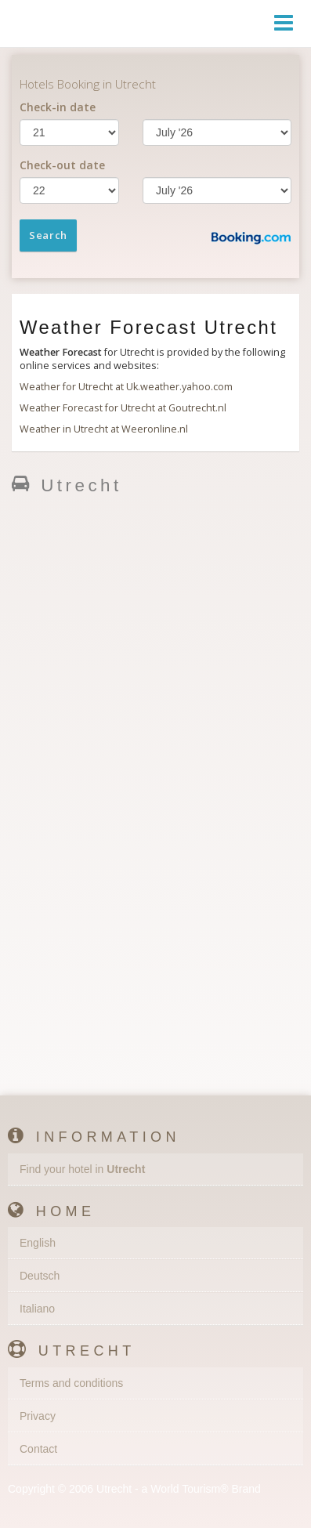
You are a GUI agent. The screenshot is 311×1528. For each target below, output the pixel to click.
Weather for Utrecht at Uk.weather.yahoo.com (126, 386)
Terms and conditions (71, 1383)
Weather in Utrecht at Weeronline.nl (104, 429)
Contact (38, 1449)
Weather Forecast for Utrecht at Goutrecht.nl (123, 408)
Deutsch (40, 1275)
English (38, 1243)
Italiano (37, 1308)
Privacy (38, 1416)
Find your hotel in (82, 1169)
